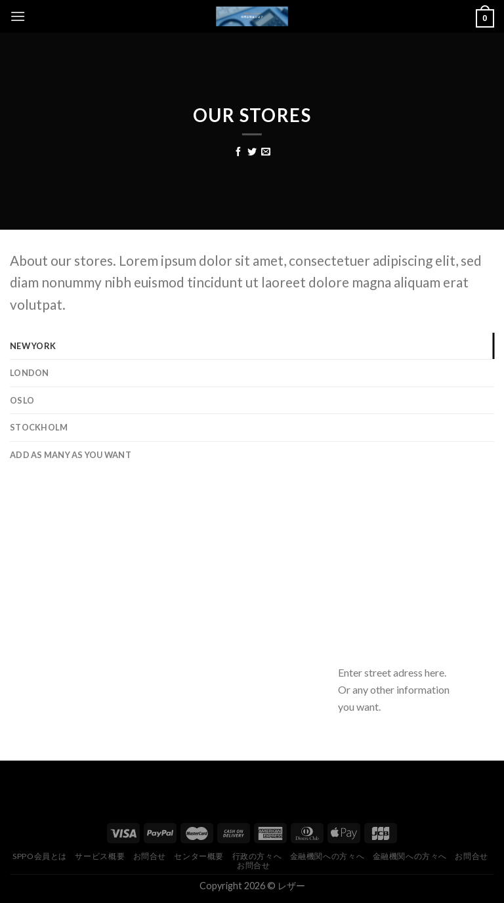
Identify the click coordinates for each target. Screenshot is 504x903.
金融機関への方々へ (327, 856)
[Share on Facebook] (238, 152)
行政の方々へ (257, 856)
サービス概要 (100, 856)
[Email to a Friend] (265, 152)
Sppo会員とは (39, 856)
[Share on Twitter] (252, 152)
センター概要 (199, 856)
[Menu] (18, 16)
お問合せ (149, 856)
